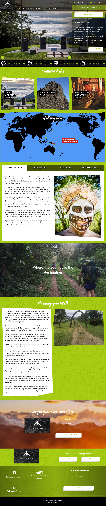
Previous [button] (2, 57)
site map (45, 500)
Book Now (88, 14)
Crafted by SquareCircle (53, 502)
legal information (54, 500)
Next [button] (69, 57)
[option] (53, 30)
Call (91, 459)
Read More (96, 49)
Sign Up (79, 488)
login (61, 500)
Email (68, 459)
